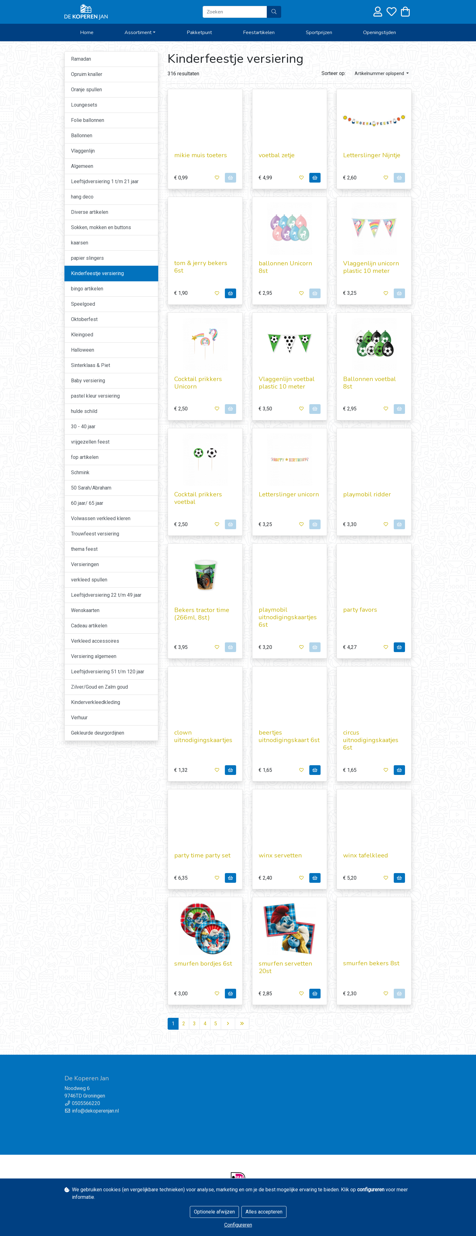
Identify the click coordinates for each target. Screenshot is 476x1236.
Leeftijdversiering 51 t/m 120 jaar (107, 672)
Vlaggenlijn (83, 151)
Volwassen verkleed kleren (100, 518)
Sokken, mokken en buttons (101, 227)
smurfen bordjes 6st (203, 963)
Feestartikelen (259, 32)
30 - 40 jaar (83, 427)
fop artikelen (85, 457)
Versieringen (85, 564)
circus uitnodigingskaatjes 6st (370, 740)
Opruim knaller (86, 74)
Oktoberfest (84, 319)
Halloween (82, 350)
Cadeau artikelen (89, 626)
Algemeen (82, 166)
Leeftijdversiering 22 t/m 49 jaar (106, 595)
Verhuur (79, 718)
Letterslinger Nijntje (371, 155)
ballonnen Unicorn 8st (285, 267)
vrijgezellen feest (90, 442)
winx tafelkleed (365, 855)
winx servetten (280, 855)
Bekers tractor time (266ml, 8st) (201, 614)
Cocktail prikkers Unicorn (198, 383)
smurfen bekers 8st (371, 963)
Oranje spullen (86, 90)
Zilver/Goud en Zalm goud (99, 687)
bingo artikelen (87, 289)
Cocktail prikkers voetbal (198, 498)
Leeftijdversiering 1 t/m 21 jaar (105, 181)
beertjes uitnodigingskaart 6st (289, 736)
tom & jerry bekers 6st (200, 267)
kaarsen (79, 243)
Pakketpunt (199, 32)
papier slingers (87, 258)
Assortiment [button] (138, 32)
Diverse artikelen (89, 212)
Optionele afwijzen (214, 1212)
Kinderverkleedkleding (95, 702)
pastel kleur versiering (95, 396)
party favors (360, 609)
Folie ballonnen (87, 120)
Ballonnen (81, 135)
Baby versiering (88, 381)
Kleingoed (82, 335)
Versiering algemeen (93, 656)
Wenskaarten (85, 610)
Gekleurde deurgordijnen (97, 733)
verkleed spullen (89, 580)
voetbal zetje (277, 155)
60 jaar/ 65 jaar (87, 503)
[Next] (228, 1024)
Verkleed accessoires (95, 641)
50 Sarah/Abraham (91, 488)
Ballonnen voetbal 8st (369, 383)
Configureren (238, 1225)
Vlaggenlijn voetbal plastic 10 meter (287, 383)
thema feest (84, 549)
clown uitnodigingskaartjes (203, 736)
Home (87, 32)
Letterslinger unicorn (289, 494)
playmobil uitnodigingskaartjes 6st (288, 617)
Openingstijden (379, 32)
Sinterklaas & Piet (90, 365)
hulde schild (84, 411)
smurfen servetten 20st (285, 967)
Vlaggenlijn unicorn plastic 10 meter (371, 267)
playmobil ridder (367, 494)
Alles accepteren (264, 1212)
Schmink (80, 472)
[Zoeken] (235, 12)
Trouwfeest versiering (95, 534)
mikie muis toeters (200, 155)
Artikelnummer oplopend (380, 73)
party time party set (202, 855)
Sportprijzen (319, 32)
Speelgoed (83, 304)
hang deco (82, 197)
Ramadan (81, 59)
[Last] (242, 1024)
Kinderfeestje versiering (97, 273)
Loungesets (84, 105)
